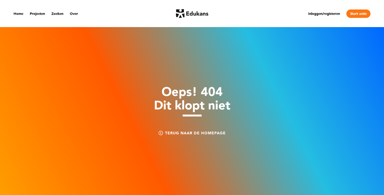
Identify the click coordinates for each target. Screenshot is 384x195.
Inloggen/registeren (324, 14)
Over (74, 14)
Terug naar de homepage (192, 133)
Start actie (358, 14)
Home (18, 14)
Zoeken (57, 14)
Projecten (37, 14)
